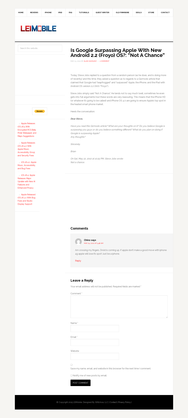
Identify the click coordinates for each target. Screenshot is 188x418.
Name (74, 323)
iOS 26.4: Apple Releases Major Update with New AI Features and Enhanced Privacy (26, 181)
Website (74, 351)
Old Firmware (122, 13)
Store (151, 13)
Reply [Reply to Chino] (78, 260)
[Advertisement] (117, 28)
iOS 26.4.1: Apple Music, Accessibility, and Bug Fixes (27, 165)
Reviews (34, 13)
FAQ (70, 13)
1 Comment (104, 61)
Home (20, 13)
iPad (60, 13)
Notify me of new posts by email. (90, 375)
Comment (76, 293)
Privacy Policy (124, 402)
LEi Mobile (38, 28)
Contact (165, 13)
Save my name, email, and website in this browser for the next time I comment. (110, 368)
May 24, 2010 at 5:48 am (93, 243)
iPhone (48, 13)
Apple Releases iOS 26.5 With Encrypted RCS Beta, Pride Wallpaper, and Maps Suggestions (27, 129)
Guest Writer (102, 13)
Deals (139, 13)
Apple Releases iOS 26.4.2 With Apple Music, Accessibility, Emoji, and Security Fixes (26, 149)
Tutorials (84, 13)
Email (73, 337)
